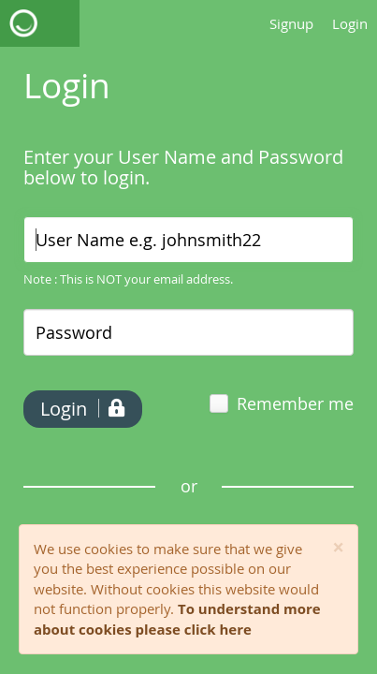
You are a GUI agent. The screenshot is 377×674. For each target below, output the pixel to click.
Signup (291, 23)
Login (350, 23)
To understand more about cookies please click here (177, 618)
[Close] (338, 548)
